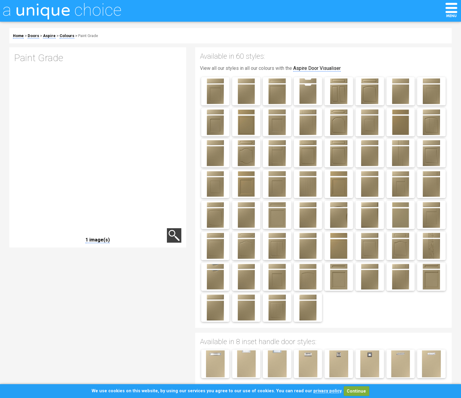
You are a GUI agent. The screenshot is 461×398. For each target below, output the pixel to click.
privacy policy (327, 391)
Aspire (49, 35)
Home (18, 35)
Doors (33, 35)
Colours (67, 35)
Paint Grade (88, 35)
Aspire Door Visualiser (317, 68)
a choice (61, 10)
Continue (356, 391)
